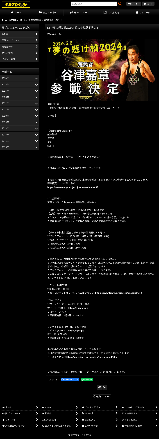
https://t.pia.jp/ (76, 330)
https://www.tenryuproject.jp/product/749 (118, 293)
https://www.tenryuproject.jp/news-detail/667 (72, 187)
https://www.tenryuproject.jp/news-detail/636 (91, 357)
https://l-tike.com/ (78, 308)
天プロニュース (102, 396)
